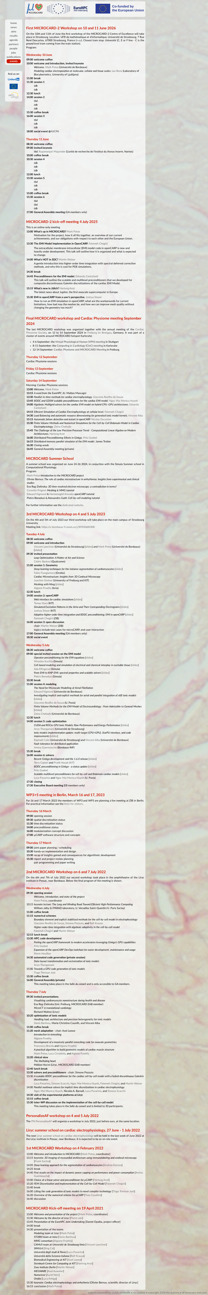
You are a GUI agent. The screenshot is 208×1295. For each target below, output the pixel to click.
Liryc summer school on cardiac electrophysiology (65, 1136)
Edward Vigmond (36, 494)
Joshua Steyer (94, 297)
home (13, 23)
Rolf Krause (96, 923)
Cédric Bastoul (42, 561)
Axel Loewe (74, 1260)
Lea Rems (117, 71)
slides (89, 546)
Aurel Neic (53, 1275)
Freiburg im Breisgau (99, 332)
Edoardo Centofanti (87, 276)
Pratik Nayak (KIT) (64, 762)
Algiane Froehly (43, 588)
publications (14, 57)
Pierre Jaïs (76, 1218)
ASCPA (55, 131)
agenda (13, 40)
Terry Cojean (41, 762)
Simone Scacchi (60, 1083)
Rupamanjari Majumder (52, 151)
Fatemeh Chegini (98, 243)
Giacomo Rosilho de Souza (108, 397)
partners (14, 44)
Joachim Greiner (43, 580)
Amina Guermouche (45, 747)
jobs (13, 52)
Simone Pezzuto (74, 923)
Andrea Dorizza (113, 1165)
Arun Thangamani (44, 729)
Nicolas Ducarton (101, 419)
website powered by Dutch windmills (109, 1292)
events (14, 61)
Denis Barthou (42, 1023)
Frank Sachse (42, 1161)
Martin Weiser (67, 259)
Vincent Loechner (44, 546)
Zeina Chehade (62, 426)
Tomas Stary (41, 603)
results (14, 36)
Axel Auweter (55, 1271)
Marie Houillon (42, 953)
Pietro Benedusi (43, 676)
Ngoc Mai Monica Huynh (123, 401)
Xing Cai (49, 1248)
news (14, 27)
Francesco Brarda (44, 1046)
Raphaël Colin (42, 740)
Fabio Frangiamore (44, 573)
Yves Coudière (93, 1195)
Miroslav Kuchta (43, 661)
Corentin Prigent (36, 490)
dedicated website (72, 505)
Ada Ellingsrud (42, 669)
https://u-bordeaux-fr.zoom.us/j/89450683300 (68, 527)
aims (13, 31)
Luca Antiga (49, 1278)
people (14, 48)
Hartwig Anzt (67, 288)
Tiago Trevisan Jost (44, 972)
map (78, 40)
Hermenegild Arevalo (61, 494)
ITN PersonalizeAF (41, 1121)
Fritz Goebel (90, 437)
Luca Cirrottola (56, 1053)
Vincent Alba (135, 415)
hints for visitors (73, 804)
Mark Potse (51, 67)
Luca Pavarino (42, 778)
